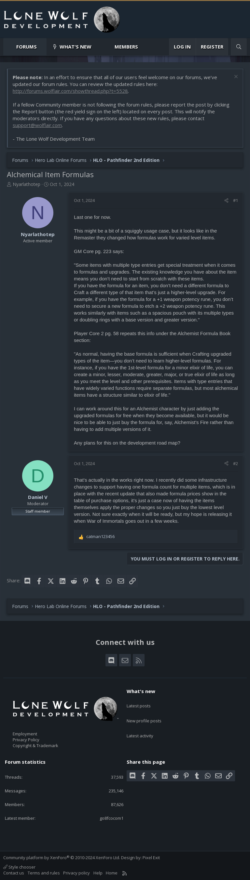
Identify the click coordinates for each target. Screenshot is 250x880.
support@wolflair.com (37, 125)
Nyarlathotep (26, 184)
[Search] (239, 46)
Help (98, 873)
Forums (26, 46)
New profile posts (144, 714)
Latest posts (139, 702)
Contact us (13, 873)
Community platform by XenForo (61, 857)
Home (112, 873)
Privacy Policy (26, 740)
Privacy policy (76, 873)
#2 (235, 463)
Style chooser (19, 867)
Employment (25, 734)
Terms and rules (44, 873)
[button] (42, 46)
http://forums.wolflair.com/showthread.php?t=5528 (70, 91)
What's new (75, 46)
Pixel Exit (151, 857)
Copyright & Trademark (35, 745)
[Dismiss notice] (235, 77)
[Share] (226, 200)
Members (126, 46)
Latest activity (140, 726)
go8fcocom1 (111, 818)
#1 (235, 200)
